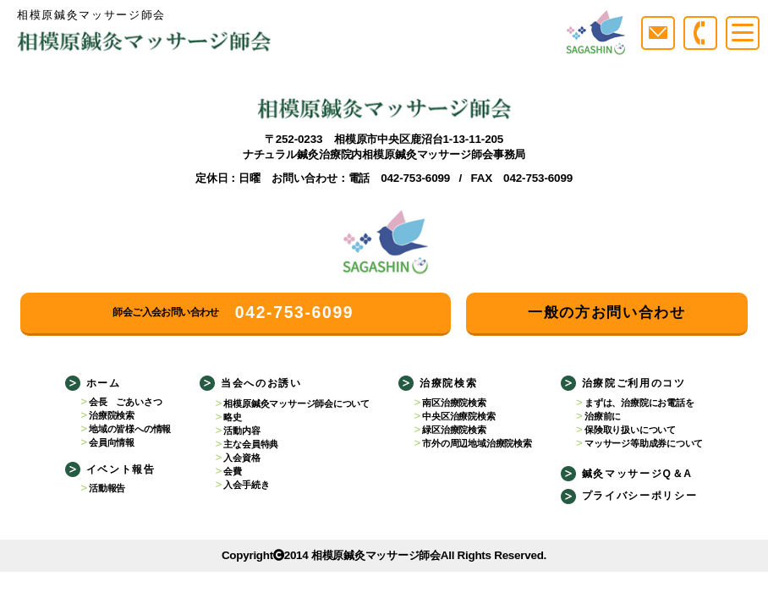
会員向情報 (111, 442)
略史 (232, 417)
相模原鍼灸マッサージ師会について (296, 403)
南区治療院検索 (454, 403)
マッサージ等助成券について (643, 443)
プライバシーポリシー (640, 496)
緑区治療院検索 (454, 430)
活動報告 (107, 488)
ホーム (103, 383)
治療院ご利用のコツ (634, 383)
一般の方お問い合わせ (607, 312)
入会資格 (241, 458)
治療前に (602, 416)
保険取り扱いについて (630, 430)
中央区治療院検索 (458, 416)
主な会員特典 (250, 444)
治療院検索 (111, 415)
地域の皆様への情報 (130, 429)
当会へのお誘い (261, 383)
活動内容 (241, 430)
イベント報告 (121, 469)
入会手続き (246, 485)
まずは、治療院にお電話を (639, 403)
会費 (232, 471)
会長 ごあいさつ (125, 402)
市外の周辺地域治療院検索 (476, 443)
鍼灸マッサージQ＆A (637, 474)
